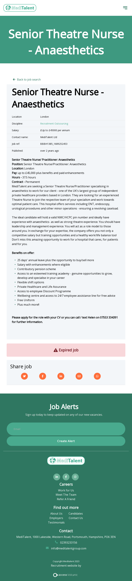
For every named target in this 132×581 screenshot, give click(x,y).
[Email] (79, 376)
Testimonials (56, 522)
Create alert (66, 441)
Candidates (76, 513)
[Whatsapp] (97, 376)
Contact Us (76, 518)
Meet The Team (66, 495)
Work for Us (66, 490)
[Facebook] (42, 376)
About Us (56, 513)
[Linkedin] (60, 376)
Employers (56, 518)
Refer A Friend (66, 499)
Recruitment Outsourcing (54, 123)
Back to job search (29, 79)
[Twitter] (24, 376)
